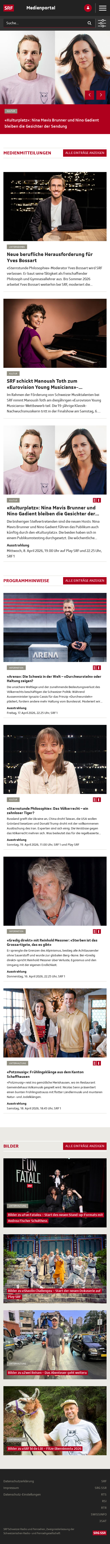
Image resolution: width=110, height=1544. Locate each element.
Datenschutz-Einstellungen (22, 1494)
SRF (104, 1481)
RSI (104, 1501)
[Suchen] (43, 23)
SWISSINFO (99, 1514)
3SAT (103, 1521)
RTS (104, 1494)
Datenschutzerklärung (18, 1481)
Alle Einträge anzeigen (84, 153)
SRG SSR (101, 1488)
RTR (104, 1508)
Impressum (11, 1488)
